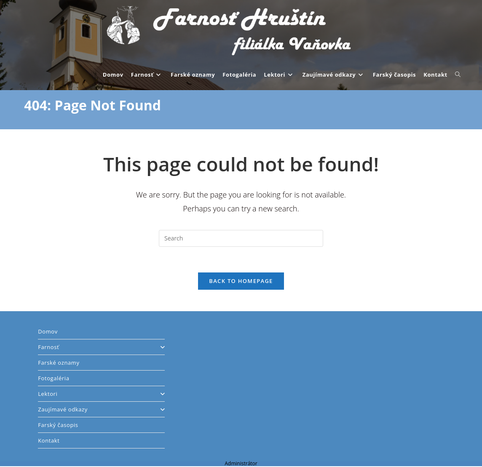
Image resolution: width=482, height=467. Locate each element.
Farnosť (101, 347)
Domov (48, 331)
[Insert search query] (241, 238)
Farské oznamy (58, 362)
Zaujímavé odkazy (101, 409)
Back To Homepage (241, 281)
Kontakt (48, 440)
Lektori (101, 394)
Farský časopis (58, 425)
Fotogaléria (53, 378)
